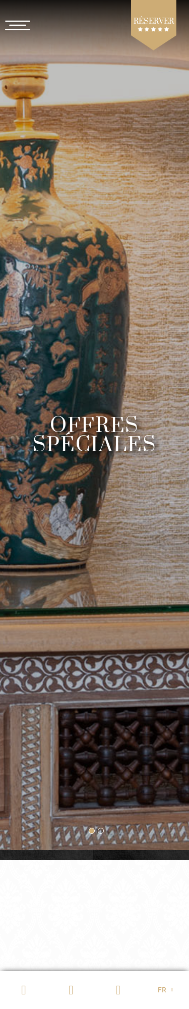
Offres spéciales (94, 435)
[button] (92, 831)
